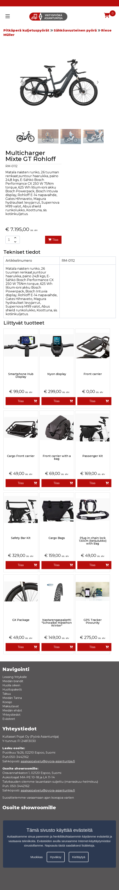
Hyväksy (56, 857)
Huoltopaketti (12, 689)
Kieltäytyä (78, 857)
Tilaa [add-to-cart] (53, 240)
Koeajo (7, 702)
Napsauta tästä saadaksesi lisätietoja (69, 845)
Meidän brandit (12, 681)
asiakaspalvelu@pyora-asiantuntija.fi (48, 790)
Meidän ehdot (12, 710)
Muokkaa (36, 857)
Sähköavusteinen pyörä (75, 30)
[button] (98, 82)
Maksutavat (10, 706)
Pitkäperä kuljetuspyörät (26, 30)
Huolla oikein (11, 685)
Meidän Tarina (12, 698)
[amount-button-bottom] (15, 242)
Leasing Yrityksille (14, 677)
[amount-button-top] (15, 238)
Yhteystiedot (11, 714)
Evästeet (8, 719)
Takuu (6, 694)
